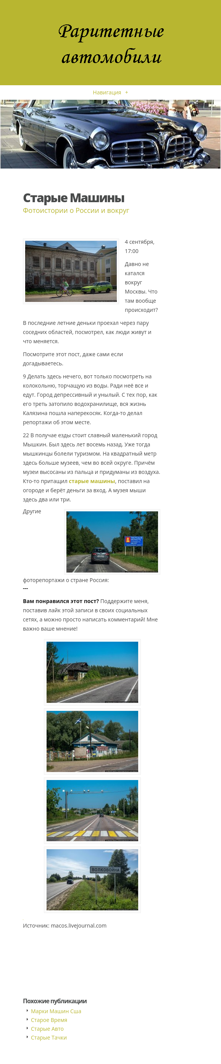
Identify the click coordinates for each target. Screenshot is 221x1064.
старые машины (92, 481)
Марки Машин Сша (56, 1011)
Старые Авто (47, 1028)
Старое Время (49, 1019)
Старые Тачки (49, 1037)
